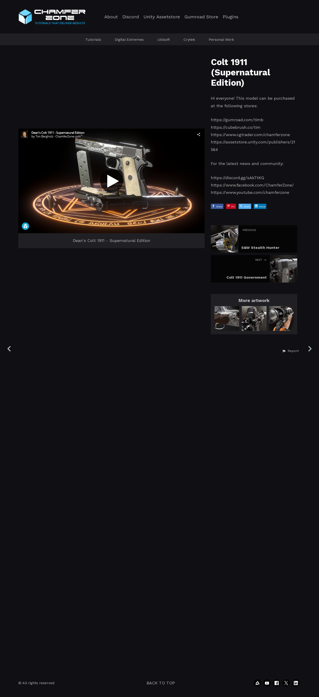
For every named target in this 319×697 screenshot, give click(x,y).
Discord (130, 16)
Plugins (230, 16)
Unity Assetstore (161, 16)
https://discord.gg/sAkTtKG (237, 177)
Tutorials (93, 39)
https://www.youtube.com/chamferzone (250, 192)
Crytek (189, 39)
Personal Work (221, 39)
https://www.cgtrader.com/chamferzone (250, 134)
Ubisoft (163, 39)
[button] (290, 661)
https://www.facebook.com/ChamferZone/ (252, 185)
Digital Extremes (129, 39)
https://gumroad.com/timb (237, 119)
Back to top (161, 683)
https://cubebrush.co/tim (236, 127)
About (111, 16)
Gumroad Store (201, 16)
